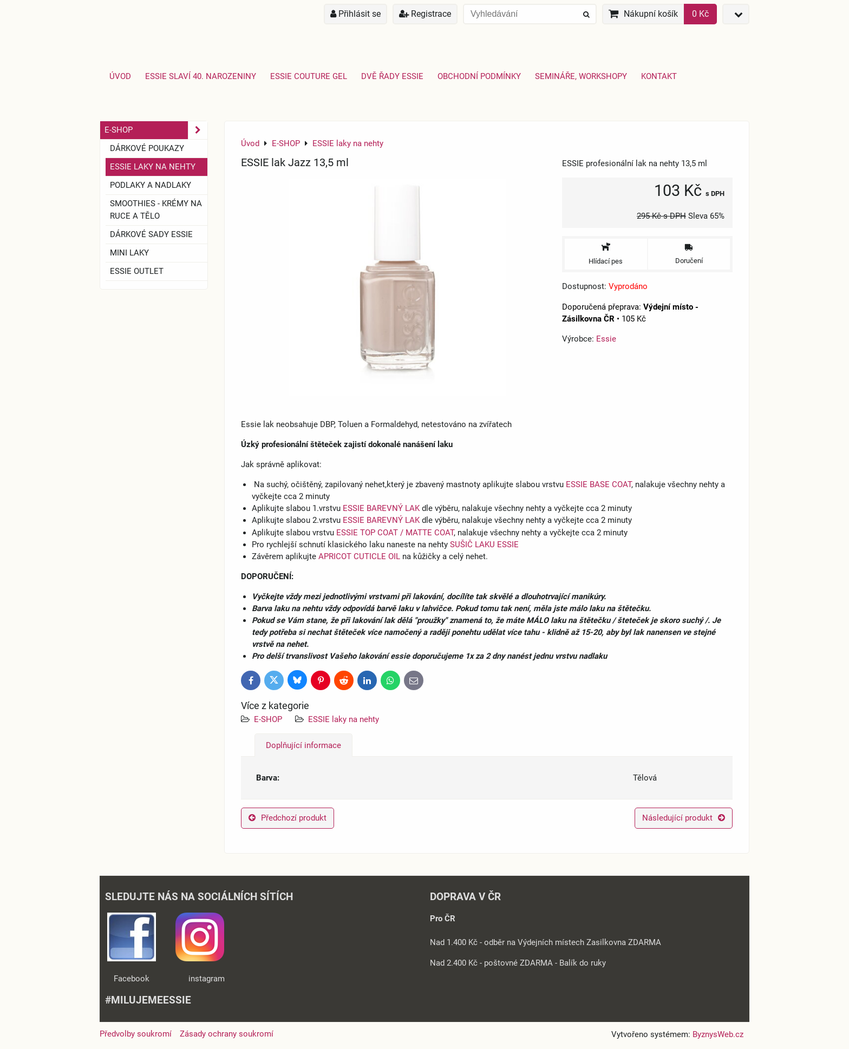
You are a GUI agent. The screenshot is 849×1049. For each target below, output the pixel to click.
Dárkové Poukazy (147, 148)
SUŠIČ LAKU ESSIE (484, 544)
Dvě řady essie (392, 76)
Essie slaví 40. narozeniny (200, 76)
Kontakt (659, 76)
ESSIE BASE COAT (598, 484)
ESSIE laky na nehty (343, 719)
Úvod (120, 76)
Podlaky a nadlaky (150, 185)
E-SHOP (268, 719)
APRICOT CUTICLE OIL (359, 556)
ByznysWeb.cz (718, 1034)
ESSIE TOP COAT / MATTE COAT (395, 532)
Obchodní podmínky (479, 76)
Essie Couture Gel (308, 76)
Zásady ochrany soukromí (226, 1034)
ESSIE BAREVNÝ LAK (381, 508)
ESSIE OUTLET (137, 271)
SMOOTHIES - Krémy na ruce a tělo (156, 210)
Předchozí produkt (287, 818)
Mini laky (129, 253)
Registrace (425, 14)
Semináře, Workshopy (581, 76)
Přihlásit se (355, 14)
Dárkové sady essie (151, 234)
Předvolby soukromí (136, 1034)
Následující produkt (683, 818)
